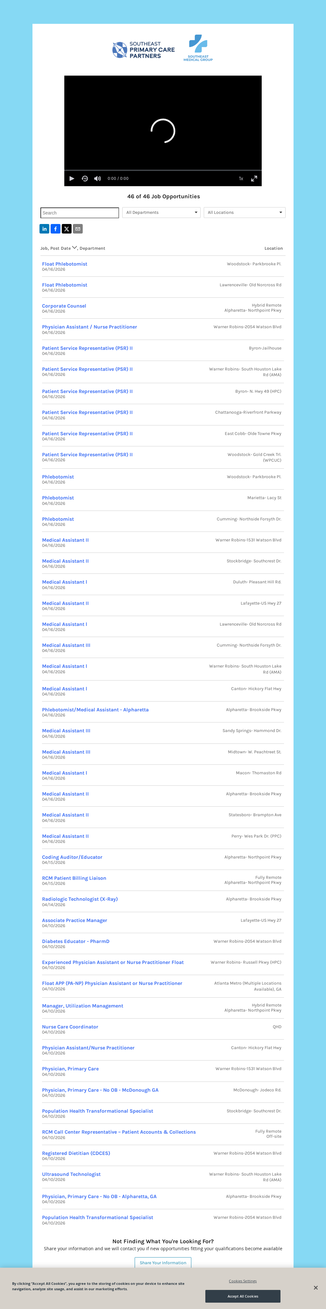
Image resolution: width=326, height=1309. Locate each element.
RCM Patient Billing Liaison (74, 878)
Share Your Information (163, 1262)
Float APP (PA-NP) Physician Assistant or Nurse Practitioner (112, 983)
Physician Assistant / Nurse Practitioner (89, 327)
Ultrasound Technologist (71, 1174)
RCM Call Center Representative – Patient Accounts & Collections (119, 1132)
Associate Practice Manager (74, 920)
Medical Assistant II (65, 540)
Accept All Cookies (243, 1296)
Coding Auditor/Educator (72, 857)
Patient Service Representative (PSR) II (87, 348)
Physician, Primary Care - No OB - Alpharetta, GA (99, 1196)
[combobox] (161, 212)
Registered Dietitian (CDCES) (76, 1153)
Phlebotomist (58, 477)
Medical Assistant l (64, 582)
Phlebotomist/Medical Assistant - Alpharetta (95, 710)
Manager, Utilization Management (82, 1006)
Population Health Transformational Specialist (97, 1111)
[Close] (316, 1288)
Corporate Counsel (64, 306)
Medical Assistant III (66, 645)
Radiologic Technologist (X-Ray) (80, 899)
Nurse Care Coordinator (70, 1027)
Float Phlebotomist (64, 264)
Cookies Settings (243, 1280)
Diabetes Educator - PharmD (76, 941)
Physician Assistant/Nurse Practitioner (88, 1048)
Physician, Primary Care (70, 1069)
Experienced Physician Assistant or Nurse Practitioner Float (113, 962)
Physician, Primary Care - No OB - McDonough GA (100, 1090)
